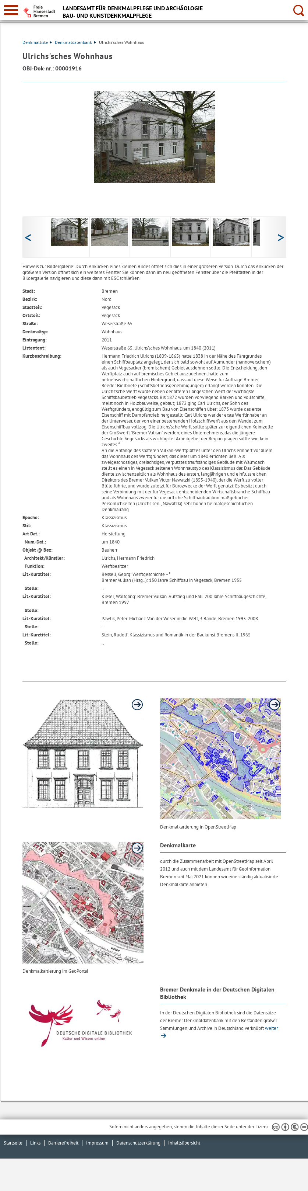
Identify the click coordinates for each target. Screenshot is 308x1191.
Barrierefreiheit (63, 1143)
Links (35, 1143)
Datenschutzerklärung (138, 1143)
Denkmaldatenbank (75, 42)
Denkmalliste (37, 42)
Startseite (13, 1143)
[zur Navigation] (11, 10)
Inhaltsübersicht (184, 1143)
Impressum (97, 1143)
